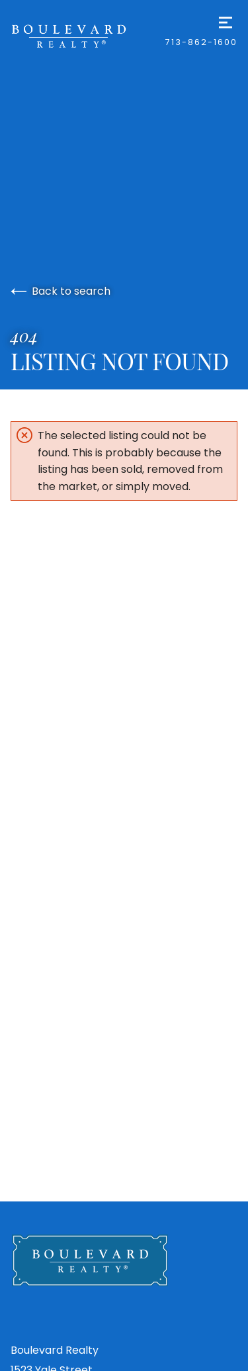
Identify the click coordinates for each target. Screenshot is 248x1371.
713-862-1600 (201, 42)
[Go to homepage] (88, 36)
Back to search (60, 291)
